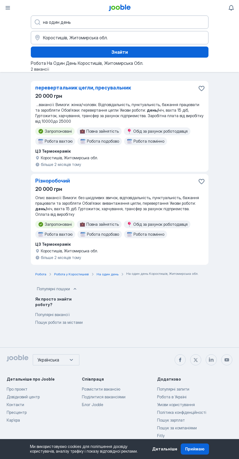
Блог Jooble (92, 404)
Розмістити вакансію (101, 389)
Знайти (119, 52)
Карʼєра (13, 420)
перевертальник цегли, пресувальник (83, 88)
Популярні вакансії (52, 314)
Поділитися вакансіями (103, 396)
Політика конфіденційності (181, 412)
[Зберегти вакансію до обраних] (201, 88)
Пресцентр (17, 412)
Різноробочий (52, 181)
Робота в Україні (172, 396)
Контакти (15, 404)
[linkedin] (211, 359)
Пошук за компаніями (177, 427)
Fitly (161, 435)
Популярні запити (173, 389)
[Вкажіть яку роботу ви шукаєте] (119, 22)
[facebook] (180, 359)
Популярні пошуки (57, 289)
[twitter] (195, 359)
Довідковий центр (23, 396)
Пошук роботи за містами (59, 322)
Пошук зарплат (171, 420)
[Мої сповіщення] (231, 7)
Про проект (17, 389)
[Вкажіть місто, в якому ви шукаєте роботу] (119, 37)
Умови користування (176, 404)
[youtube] (226, 359)
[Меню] (7, 7)
